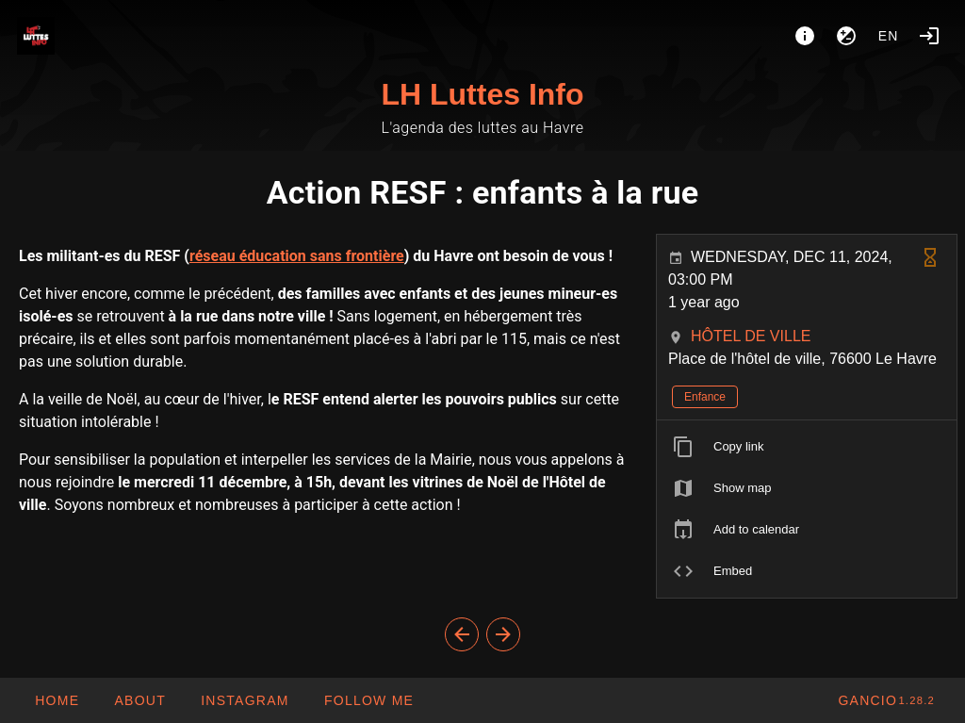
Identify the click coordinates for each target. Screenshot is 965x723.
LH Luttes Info (482, 94)
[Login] (929, 36)
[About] (805, 36)
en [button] (888, 35)
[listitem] (806, 447)
